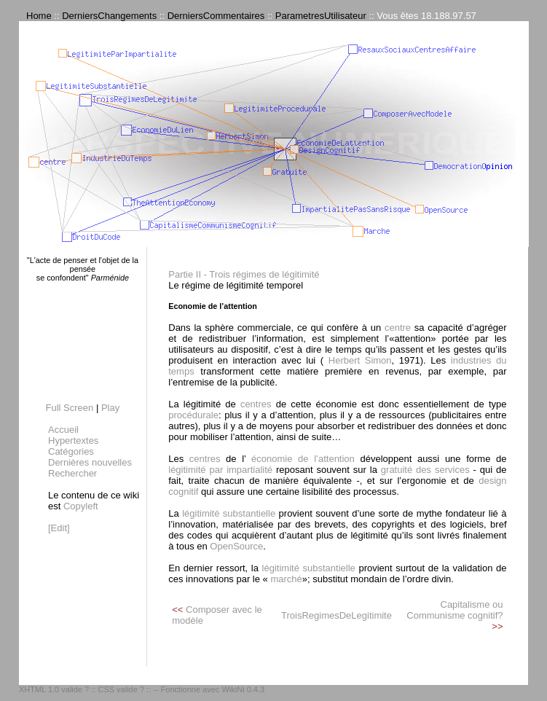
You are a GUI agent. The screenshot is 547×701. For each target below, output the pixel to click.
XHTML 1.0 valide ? (54, 689)
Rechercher (72, 473)
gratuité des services (427, 469)
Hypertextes (73, 440)
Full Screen (70, 407)
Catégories (71, 451)
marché (285, 578)
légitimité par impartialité (220, 469)
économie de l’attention (299, 458)
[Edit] (59, 527)
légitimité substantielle (228, 513)
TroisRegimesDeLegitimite (336, 615)
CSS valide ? (121, 689)
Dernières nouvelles (90, 462)
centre (398, 327)
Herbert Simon (357, 360)
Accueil (63, 429)
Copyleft (80, 506)
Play (110, 407)
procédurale (193, 415)
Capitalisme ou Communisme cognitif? (454, 610)
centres (256, 404)
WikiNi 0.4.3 (242, 689)
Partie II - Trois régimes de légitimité (243, 274)
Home (39, 15)
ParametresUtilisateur (320, 15)
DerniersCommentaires (216, 15)
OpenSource (236, 546)
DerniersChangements (109, 15)
